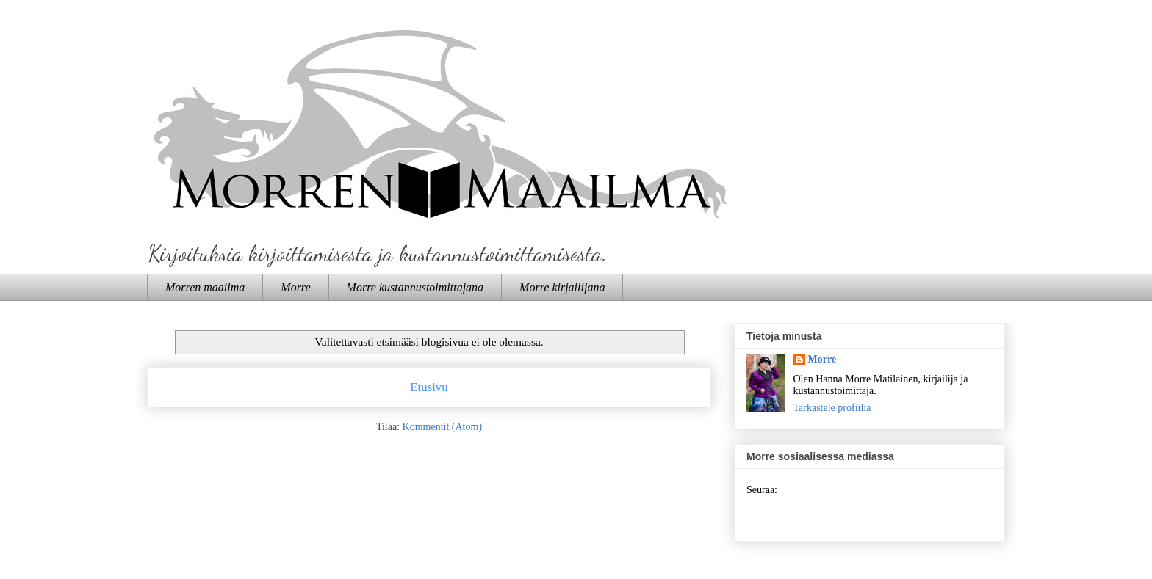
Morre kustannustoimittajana (415, 287)
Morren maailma (205, 287)
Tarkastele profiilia (832, 407)
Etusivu (428, 387)
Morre (295, 287)
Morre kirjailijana (562, 287)
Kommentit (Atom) (443, 426)
